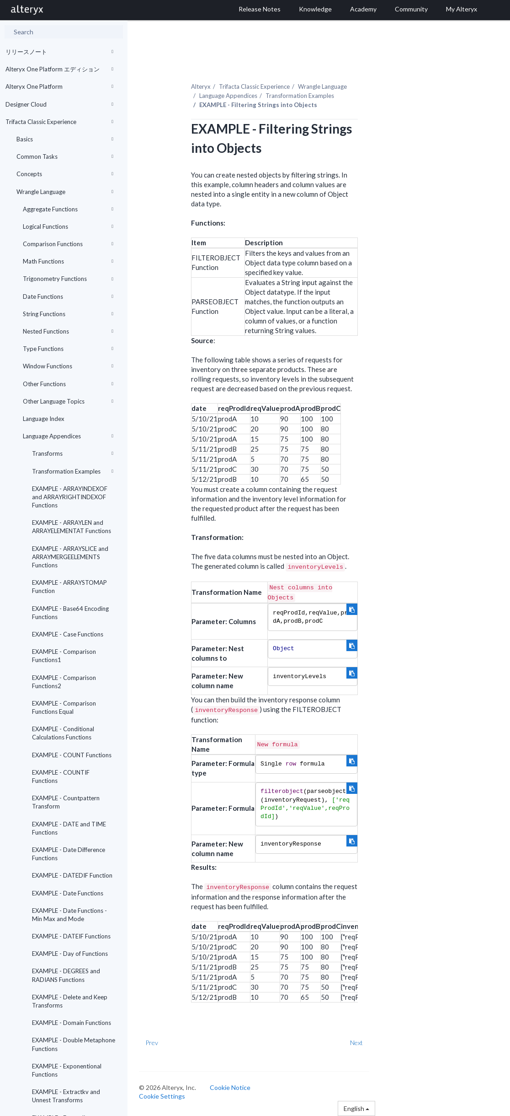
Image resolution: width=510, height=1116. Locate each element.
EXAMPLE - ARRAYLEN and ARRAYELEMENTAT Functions (71, 526)
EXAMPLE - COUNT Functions (72, 755)
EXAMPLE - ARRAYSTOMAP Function (69, 586)
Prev (151, 1042)
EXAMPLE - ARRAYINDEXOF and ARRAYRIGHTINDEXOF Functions (69, 497)
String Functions (68, 314)
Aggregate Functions (68, 209)
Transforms (72, 453)
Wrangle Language (64, 191)
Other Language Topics (68, 401)
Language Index (43, 418)
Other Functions (68, 384)
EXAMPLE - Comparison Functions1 (64, 655)
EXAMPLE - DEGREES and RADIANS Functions (66, 975)
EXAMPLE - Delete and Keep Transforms (69, 1001)
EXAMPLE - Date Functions (67, 893)
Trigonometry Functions (68, 278)
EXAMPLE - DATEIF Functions (71, 936)
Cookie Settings (162, 1096)
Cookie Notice (230, 1087)
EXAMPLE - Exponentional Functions (66, 1070)
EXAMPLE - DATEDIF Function (72, 875)
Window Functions (68, 366)
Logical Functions (68, 226)
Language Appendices (68, 436)
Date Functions (68, 296)
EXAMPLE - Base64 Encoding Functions (70, 612)
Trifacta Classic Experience (59, 121)
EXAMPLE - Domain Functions (71, 1022)
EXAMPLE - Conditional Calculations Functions (63, 733)
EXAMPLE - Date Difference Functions (68, 854)
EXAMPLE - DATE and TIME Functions (69, 828)
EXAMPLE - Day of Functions (70, 953)
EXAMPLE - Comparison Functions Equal (64, 707)
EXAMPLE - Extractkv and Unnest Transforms (66, 1096)
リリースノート (59, 51)
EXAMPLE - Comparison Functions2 (64, 682)
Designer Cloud (59, 104)
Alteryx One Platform (59, 86)
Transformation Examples (72, 471)
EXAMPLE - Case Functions (67, 634)
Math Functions (68, 261)
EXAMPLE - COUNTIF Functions (61, 776)
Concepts (64, 174)
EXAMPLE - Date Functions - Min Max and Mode (69, 914)
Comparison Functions (68, 244)
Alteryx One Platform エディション (59, 69)
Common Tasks (64, 156)
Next (356, 1042)
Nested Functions (68, 331)
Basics (64, 139)
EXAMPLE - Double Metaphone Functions (73, 1044)
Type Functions (68, 348)
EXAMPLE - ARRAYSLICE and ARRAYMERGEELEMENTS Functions (70, 557)
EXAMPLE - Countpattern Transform (66, 802)
